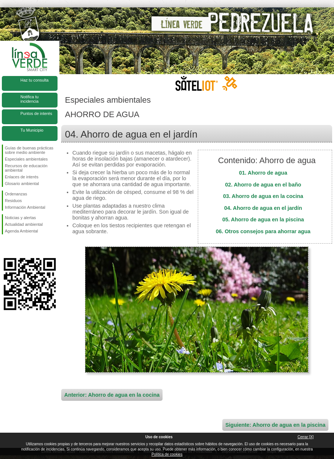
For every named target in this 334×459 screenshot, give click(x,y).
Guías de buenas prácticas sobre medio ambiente (29, 150)
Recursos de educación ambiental (26, 168)
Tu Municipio (31, 130)
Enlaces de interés (22, 177)
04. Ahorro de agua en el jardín (263, 208)
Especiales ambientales (26, 159)
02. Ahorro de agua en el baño (263, 185)
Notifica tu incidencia (29, 99)
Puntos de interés (36, 113)
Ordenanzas (16, 194)
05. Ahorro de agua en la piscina (263, 219)
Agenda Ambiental (21, 231)
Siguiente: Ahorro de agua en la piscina (275, 425)
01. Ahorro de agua (263, 173)
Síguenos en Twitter (18, 246)
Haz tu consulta (34, 80)
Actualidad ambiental (24, 224)
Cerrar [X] (306, 437)
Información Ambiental (25, 207)
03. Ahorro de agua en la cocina (263, 196)
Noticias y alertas (20, 217)
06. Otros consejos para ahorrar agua (263, 231)
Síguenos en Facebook (6, 246)
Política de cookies (166, 454)
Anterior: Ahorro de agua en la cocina (112, 395)
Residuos (13, 200)
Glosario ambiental (22, 183)
